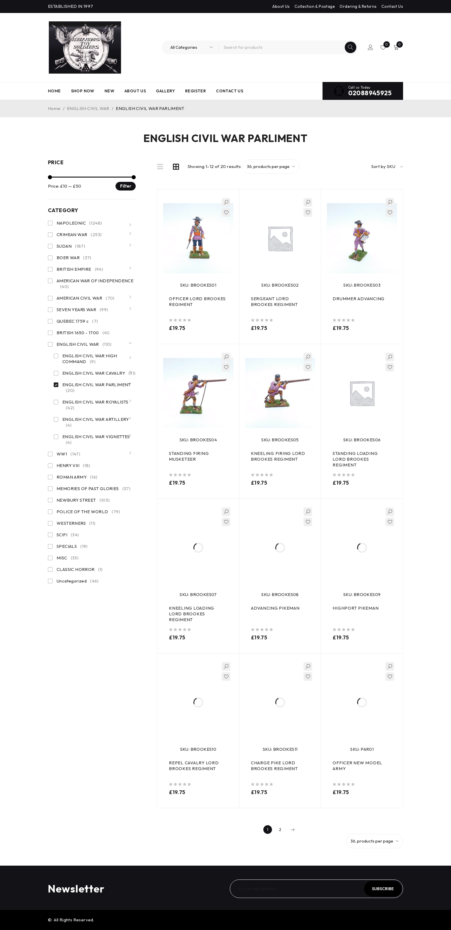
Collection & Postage (315, 6)
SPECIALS (72, 546)
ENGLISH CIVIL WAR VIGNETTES (96, 439)
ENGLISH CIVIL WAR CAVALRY (99, 373)
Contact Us (392, 6)
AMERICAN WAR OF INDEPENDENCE (95, 284)
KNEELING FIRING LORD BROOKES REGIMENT (278, 456)
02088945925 (370, 92)
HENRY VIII (73, 465)
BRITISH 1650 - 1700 (83, 333)
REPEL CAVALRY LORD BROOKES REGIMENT (194, 765)
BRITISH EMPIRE (80, 269)
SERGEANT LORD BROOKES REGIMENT (274, 301)
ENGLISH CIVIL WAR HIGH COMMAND (89, 359)
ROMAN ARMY (77, 477)
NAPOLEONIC (79, 223)
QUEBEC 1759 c (77, 321)
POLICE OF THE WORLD (88, 512)
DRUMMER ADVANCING (359, 298)
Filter (125, 186)
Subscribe (383, 888)
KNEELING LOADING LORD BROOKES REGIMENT (191, 613)
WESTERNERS (76, 523)
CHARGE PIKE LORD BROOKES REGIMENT (274, 765)
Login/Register (370, 47)
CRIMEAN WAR (79, 235)
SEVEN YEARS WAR (82, 310)
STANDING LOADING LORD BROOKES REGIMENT (355, 459)
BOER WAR (74, 258)
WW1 (68, 454)
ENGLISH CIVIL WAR (88, 108)
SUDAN (71, 246)
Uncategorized (78, 581)
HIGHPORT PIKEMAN (356, 608)
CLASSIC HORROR (80, 569)
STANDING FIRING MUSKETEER (189, 456)
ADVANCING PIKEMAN (275, 608)
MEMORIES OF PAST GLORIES (94, 489)
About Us (281, 6)
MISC (68, 558)
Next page (292, 829)
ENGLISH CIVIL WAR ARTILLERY (95, 422)
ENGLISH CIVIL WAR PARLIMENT (96, 387)
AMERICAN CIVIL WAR (86, 298)
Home (54, 108)
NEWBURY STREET (83, 500)
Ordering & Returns (358, 6)
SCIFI (68, 535)
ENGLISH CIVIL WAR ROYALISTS (95, 405)
